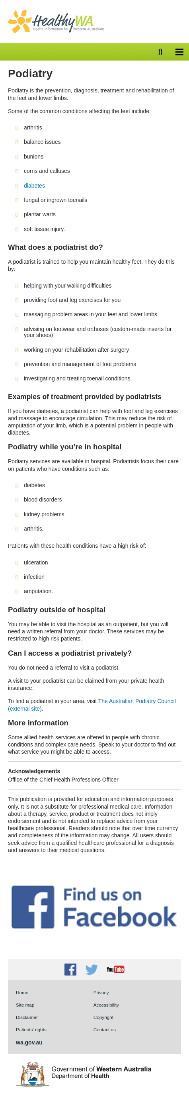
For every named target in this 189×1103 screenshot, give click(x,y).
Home (22, 992)
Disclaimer (27, 1017)
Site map (25, 1004)
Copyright (103, 1017)
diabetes (34, 185)
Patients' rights (31, 1029)
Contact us (105, 1029)
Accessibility (106, 1004)
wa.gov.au (29, 1042)
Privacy (101, 992)
